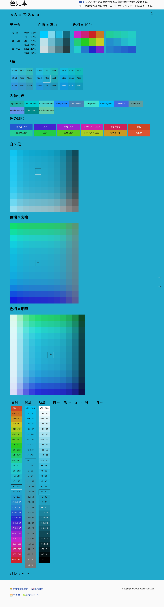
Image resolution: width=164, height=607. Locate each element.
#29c (46, 85)
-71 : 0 (30, 565)
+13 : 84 (30, 429)
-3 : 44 (44, 502)
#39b (29, 85)
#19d (64, 85)
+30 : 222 (16, 512)
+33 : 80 (44, 434)
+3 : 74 (30, 445)
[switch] (81, 2)
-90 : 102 (16, 439)
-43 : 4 (44, 554)
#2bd (39, 70)
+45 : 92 (44, 418)
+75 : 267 (16, 528)
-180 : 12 (16, 408)
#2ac (46, 78)
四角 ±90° (68, 127)
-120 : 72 (16, 429)
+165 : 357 (16, 559)
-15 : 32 (44, 518)
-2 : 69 (30, 465)
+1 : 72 (30, 455)
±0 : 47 (44, 491)
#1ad (64, 78)
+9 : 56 (44, 465)
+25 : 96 (30, 413)
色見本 (15, 595)
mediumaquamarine (46, 110)
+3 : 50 (44, 476)
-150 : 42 (16, 418)
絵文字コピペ (32, 595)
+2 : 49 (44, 481)
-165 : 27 (16, 413)
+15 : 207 (16, 507)
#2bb (54, 70)
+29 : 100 (30, 408)
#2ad (39, 78)
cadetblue (135, 103)
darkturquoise (32, 103)
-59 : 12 (30, 549)
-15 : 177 (16, 465)
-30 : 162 (16, 460)
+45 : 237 (16, 518)
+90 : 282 (16, 533)
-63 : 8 (30, 554)
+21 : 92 (30, 418)
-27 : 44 (30, 507)
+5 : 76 (30, 439)
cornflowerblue (17, 110)
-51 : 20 (30, 539)
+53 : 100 (44, 408)
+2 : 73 (30, 450)
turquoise (91, 103)
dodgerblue (61, 103)
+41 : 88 (44, 424)
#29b (54, 85)
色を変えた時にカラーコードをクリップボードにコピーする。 (120, 6)
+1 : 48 (44, 486)
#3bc (22, 70)
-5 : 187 (16, 476)
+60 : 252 (16, 523)
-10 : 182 (16, 471)
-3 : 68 (30, 471)
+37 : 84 (44, 429)
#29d (39, 85)
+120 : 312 (16, 544)
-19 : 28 (44, 523)
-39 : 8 (44, 549)
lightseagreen (17, 103)
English (37, 589)
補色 (139, 127)
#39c (22, 85)
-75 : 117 (16, 445)
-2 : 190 (16, 481)
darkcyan (32, 110)
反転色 (139, 133)
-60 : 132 (16, 450)
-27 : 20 (44, 533)
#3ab (29, 78)
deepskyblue (106, 103)
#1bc (71, 70)
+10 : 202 (16, 502)
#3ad (14, 78)
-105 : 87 (16, 434)
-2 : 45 (44, 497)
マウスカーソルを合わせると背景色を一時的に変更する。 (117, 1)
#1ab (79, 78)
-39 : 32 (30, 523)
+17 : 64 (44, 455)
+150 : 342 (16, 554)
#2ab (54, 78)
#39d (14, 85)
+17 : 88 (30, 424)
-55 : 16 (30, 544)
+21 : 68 (44, 450)
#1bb (79, 70)
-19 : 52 (30, 491)
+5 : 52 (44, 471)
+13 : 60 (44, 460)
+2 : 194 (16, 491)
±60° (45, 127)
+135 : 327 (16, 549)
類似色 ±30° (21, 127)
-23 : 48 (30, 502)
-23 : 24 (44, 528)
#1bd (64, 70)
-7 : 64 (30, 476)
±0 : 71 (30, 460)
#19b (79, 85)
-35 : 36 (30, 518)
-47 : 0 (44, 559)
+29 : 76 (44, 439)
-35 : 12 (44, 544)
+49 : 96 (44, 413)
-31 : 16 (44, 539)
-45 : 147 (16, 455)
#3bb (29, 70)
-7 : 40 (44, 507)
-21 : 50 (30, 497)
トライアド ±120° (92, 127)
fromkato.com (19, 589)
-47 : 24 (30, 533)
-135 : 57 (16, 424)
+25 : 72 (44, 445)
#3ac (22, 78)
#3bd (14, 70)
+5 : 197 (16, 497)
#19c (71, 85)
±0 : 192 (16, 486)
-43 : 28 (30, 528)
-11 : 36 (44, 512)
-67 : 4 (30, 559)
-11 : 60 (30, 481)
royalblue (121, 103)
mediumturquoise (46, 103)
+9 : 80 (30, 434)
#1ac (71, 78)
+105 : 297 (16, 539)
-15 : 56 (30, 486)
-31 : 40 (30, 512)
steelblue (76, 103)
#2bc (46, 70)
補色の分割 (115, 127)
